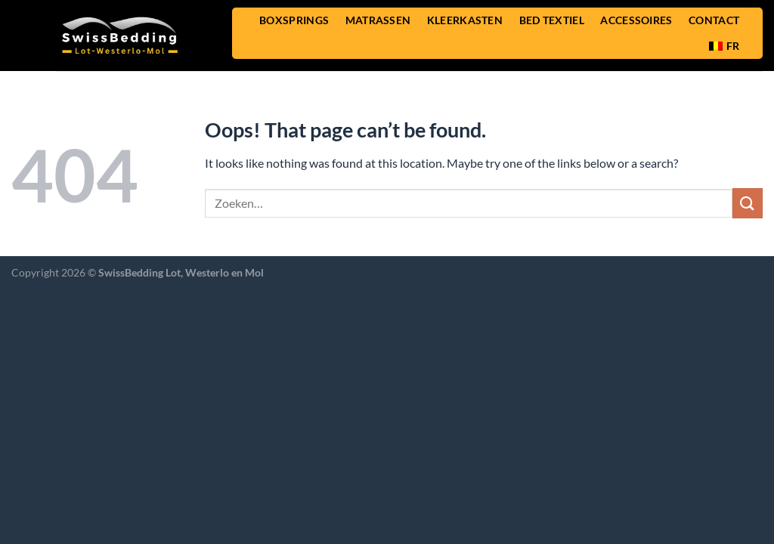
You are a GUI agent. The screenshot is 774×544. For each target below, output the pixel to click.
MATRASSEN (378, 20)
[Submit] (747, 203)
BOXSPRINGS (294, 20)
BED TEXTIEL (551, 20)
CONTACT (714, 20)
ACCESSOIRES (636, 20)
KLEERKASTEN (465, 20)
